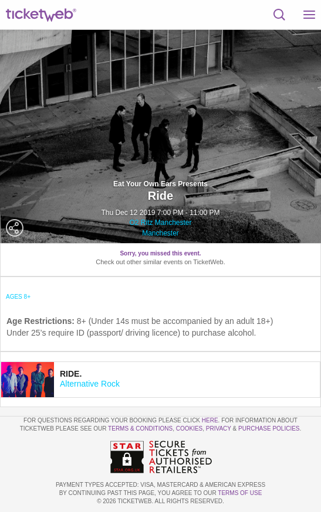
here (210, 420)
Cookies (189, 428)
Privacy (218, 428)
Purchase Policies (268, 428)
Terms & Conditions (140, 428)
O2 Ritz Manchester (160, 223)
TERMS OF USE (240, 493)
